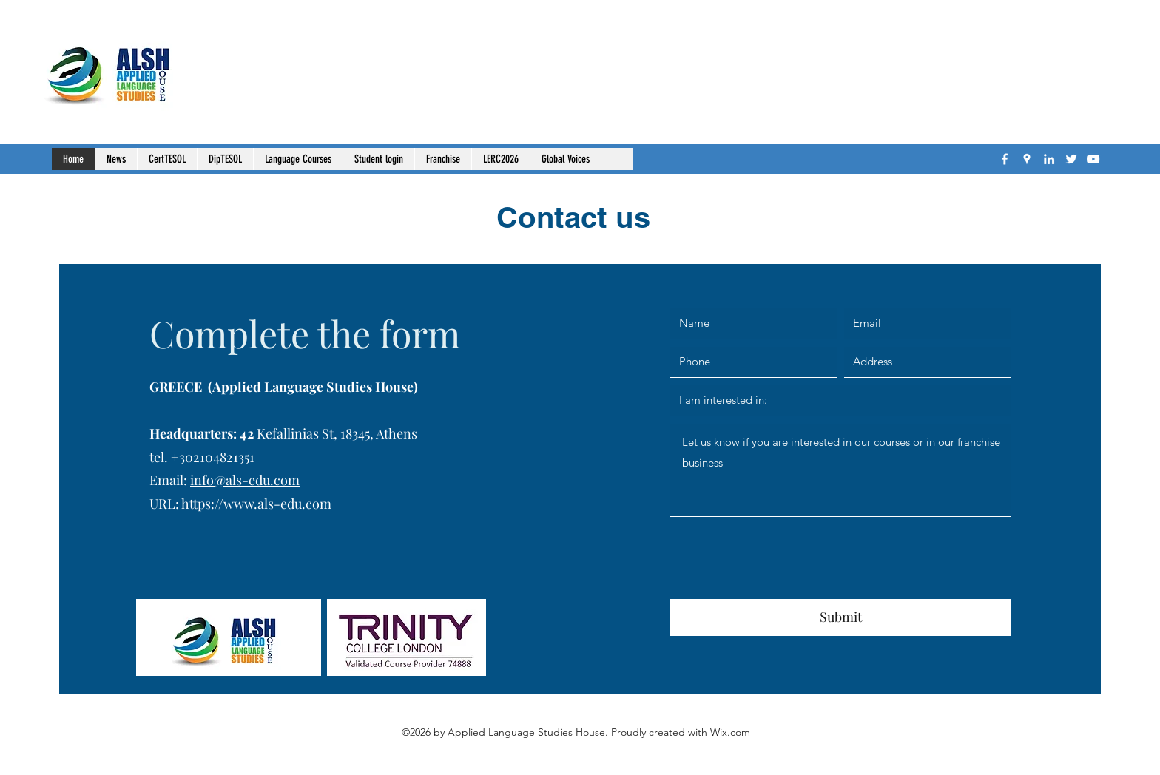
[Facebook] (1004, 159)
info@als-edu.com (245, 480)
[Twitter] (1071, 159)
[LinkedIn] (1049, 159)
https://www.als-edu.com (256, 503)
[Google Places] (1026, 159)
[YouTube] (1093, 159)
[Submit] (840, 617)
